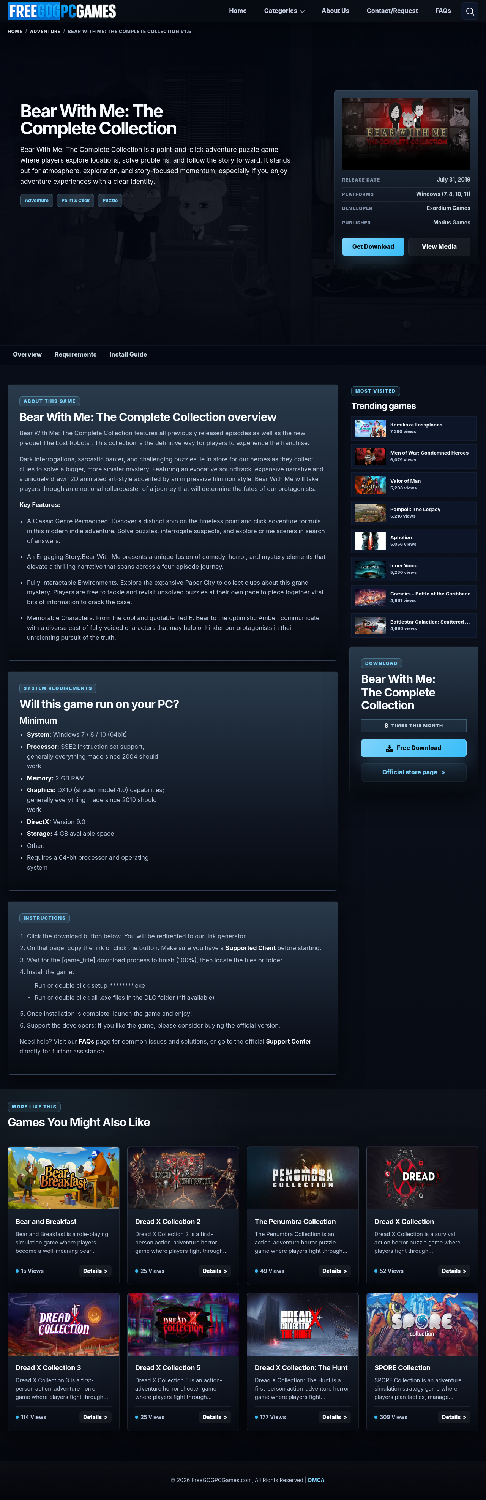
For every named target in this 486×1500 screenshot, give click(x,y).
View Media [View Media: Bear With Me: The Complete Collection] (439, 246)
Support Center (288, 1041)
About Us (335, 10)
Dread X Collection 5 (167, 1368)
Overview (27, 354)
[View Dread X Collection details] (422, 1178)
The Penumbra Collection (295, 1221)
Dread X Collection (404, 1221)
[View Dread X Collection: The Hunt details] (302, 1324)
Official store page (409, 772)
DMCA (316, 1480)
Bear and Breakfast (46, 1221)
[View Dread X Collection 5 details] (183, 1324)
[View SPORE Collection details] (422, 1324)
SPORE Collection (402, 1368)
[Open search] (469, 11)
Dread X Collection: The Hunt (301, 1368)
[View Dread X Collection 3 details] (63, 1324)
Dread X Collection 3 (48, 1368)
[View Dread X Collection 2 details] (183, 1178)
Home (238, 10)
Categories (280, 10)
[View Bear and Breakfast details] (63, 1178)
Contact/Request (392, 10)
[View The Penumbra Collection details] (302, 1178)
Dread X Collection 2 (167, 1221)
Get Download (373, 246)
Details (92, 1271)
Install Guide (128, 354)
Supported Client (251, 948)
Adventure (45, 31)
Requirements (76, 354)
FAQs (443, 10)
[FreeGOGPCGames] (62, 11)
